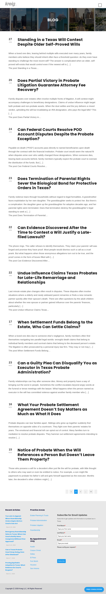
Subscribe (61, 561)
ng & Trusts (44, 515)
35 (91, 492)
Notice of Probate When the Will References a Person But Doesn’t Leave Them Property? (56, 454)
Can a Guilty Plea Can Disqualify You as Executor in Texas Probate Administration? (57, 367)
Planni (37, 515)
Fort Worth (34, 561)
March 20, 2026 (11, 545)
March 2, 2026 (10, 574)
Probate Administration (38, 520)
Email (59, 540)
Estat (32, 515)
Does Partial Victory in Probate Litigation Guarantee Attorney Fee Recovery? (52, 85)
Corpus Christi (35, 550)
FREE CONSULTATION (94, 589)
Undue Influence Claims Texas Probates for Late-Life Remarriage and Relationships (57, 278)
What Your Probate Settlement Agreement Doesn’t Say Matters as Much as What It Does (52, 409)
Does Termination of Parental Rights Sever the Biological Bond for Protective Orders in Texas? (57, 183)
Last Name (61, 533)
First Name (61, 526)
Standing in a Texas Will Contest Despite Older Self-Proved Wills (50, 42)
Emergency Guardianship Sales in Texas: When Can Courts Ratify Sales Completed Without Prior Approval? (15, 537)
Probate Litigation (36, 525)
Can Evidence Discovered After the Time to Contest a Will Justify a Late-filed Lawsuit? (54, 232)
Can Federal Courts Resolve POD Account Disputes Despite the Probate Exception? (56, 134)
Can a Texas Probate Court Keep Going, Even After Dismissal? (14, 552)
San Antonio (34, 568)
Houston (33, 565)
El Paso (33, 558)
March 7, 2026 (10, 558)
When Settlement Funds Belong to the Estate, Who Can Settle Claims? (55, 324)
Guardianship (35, 530)
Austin (32, 547)
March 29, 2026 (11, 527)
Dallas (32, 554)
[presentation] (73, 553)
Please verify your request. (66, 547)
